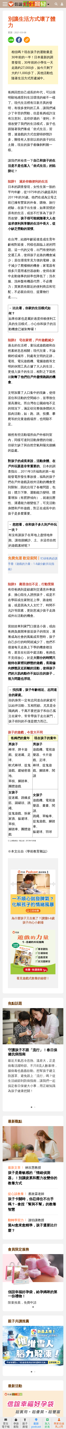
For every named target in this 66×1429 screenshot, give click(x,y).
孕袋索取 (16, 1423)
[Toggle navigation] (5, 4)
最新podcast (36, 1423)
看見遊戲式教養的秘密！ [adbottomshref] (33, 978)
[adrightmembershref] (33, 1270)
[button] (48, 4)
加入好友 (47, 1423)
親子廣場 (25, 1423)
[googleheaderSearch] (56, 4)
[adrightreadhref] (33, 1346)
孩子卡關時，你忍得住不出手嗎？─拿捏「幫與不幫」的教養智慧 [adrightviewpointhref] (32, 1204)
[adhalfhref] (33, 564)
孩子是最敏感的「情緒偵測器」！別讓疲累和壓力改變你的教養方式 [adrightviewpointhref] (32, 1177)
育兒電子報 (6, 1423)
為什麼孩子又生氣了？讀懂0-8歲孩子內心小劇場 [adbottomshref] (33, 920)
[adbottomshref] (33, 892)
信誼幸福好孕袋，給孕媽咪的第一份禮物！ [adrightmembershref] (32, 1293)
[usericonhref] (60, 4)
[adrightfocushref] (33, 1058)
